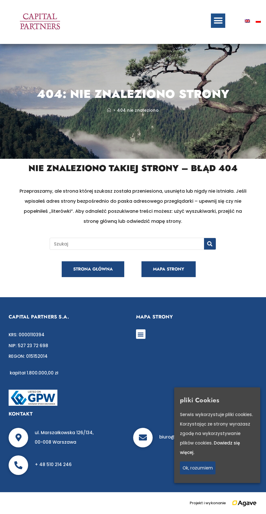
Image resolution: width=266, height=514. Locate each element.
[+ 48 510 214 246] (18, 465)
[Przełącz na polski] (258, 20)
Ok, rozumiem (197, 468)
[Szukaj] (210, 244)
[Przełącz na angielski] (247, 20)
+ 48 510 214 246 (53, 464)
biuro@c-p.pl (173, 437)
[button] (218, 20)
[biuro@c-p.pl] (143, 437)
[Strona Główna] (109, 110)
